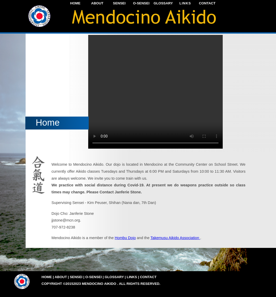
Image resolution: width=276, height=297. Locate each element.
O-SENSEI (141, 3)
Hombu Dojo (125, 238)
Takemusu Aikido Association (175, 238)
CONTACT (207, 3)
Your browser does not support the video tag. (155, 92)
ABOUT (97, 3)
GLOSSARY (163, 3)
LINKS (185, 3)
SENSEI (119, 3)
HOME (75, 3)
